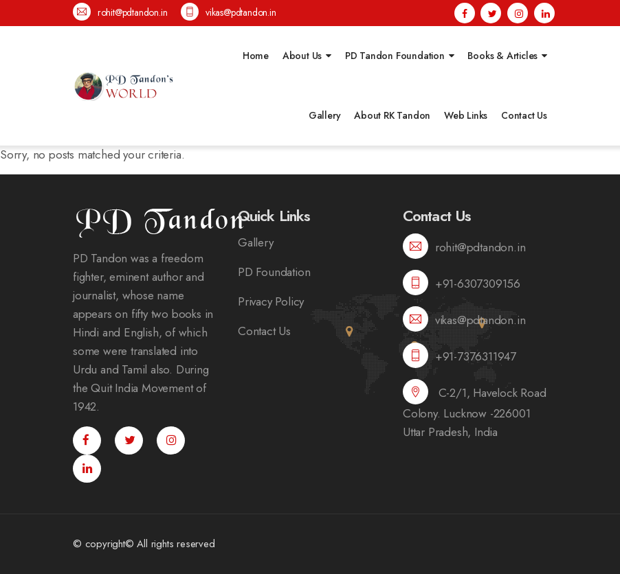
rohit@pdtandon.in (120, 12)
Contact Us (524, 115)
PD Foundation (274, 272)
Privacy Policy (271, 301)
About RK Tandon (392, 115)
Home (256, 55)
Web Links (465, 115)
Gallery (325, 115)
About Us (302, 55)
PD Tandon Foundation (395, 55)
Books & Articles (502, 55)
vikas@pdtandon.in (228, 12)
